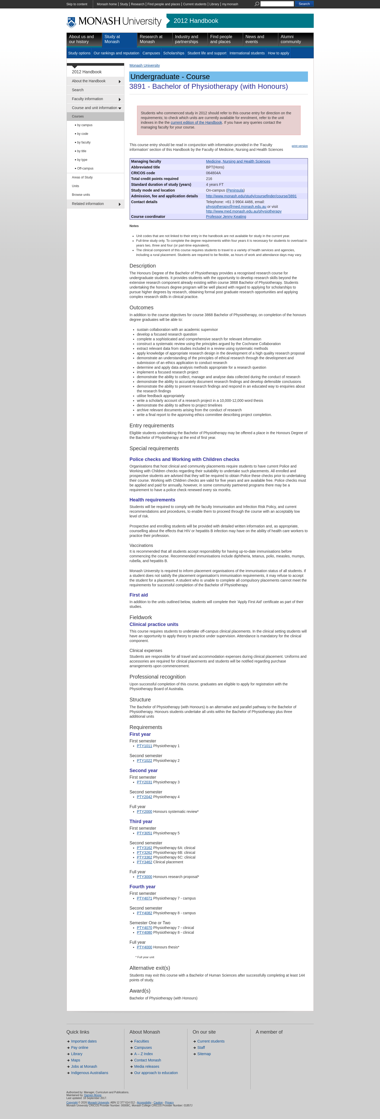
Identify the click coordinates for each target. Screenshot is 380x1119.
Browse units (81, 195)
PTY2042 (144, 797)
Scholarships (173, 53)
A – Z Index (143, 1054)
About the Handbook (89, 81)
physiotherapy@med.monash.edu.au (236, 206)
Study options (79, 53)
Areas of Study (82, 177)
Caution (158, 1102)
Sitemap (204, 1054)
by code (82, 134)
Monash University (145, 65)
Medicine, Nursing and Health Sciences (238, 161)
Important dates (84, 1041)
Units (75, 186)
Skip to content (77, 4)
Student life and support (207, 53)
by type (82, 160)
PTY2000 (144, 811)
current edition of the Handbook (196, 122)
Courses (78, 116)
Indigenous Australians (89, 1073)
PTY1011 (144, 746)
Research (137, 4)
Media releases (146, 1066)
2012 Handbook (196, 20)
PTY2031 (144, 782)
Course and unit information (94, 108)
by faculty (84, 142)
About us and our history (81, 39)
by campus (85, 125)
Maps (75, 1060)
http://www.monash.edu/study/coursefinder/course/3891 (251, 196)
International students (247, 53)
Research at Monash (151, 39)
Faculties (141, 1041)
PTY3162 (144, 848)
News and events (255, 39)
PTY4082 (144, 913)
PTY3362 (144, 857)
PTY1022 (144, 760)
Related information (88, 204)
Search (78, 90)
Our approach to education (156, 1073)
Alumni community (291, 39)
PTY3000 (144, 877)
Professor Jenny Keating (226, 216)
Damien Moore (93, 1095)
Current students (194, 4)
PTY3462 (144, 862)
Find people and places (164, 4)
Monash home (107, 4)
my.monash (230, 4)
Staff (201, 1047)
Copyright (72, 1102)
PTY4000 (144, 947)
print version (300, 145)
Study (124, 4)
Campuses (151, 53)
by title (82, 151)
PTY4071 (144, 898)
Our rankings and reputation (116, 53)
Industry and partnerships (186, 39)
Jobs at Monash (84, 1066)
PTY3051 (144, 833)
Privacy (169, 1102)
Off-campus (85, 168)
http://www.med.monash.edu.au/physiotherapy (244, 211)
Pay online (79, 1047)
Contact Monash (147, 1060)
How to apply (278, 53)
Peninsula (235, 190)
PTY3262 (144, 852)
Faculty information (87, 99)
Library (214, 4)
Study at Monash (112, 39)
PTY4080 (144, 932)
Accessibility (144, 1102)
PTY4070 (144, 928)
